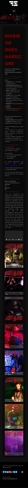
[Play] (6, 239)
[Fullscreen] (21, 239)
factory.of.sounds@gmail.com (10, 478)
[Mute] (19, 239)
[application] (14, 236)
